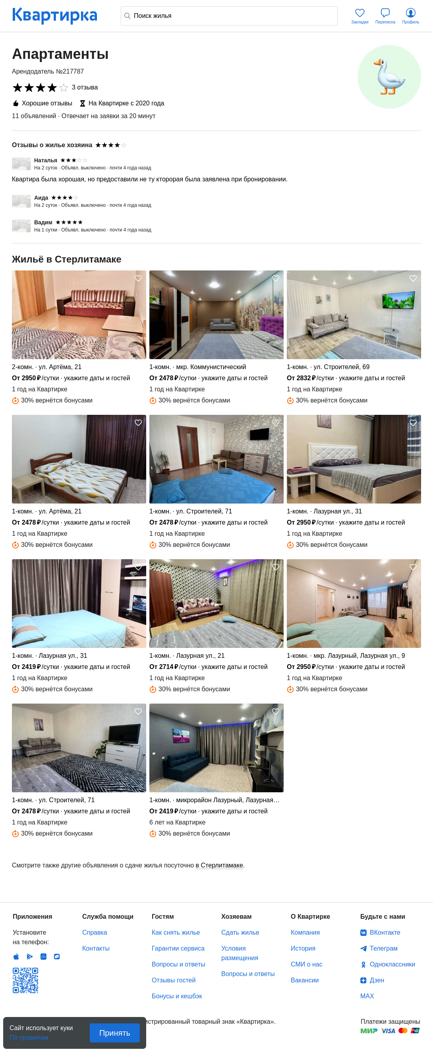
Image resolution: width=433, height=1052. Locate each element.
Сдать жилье (240, 932)
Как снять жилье (176, 932)
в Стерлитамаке (219, 865)
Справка (94, 932)
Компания (305, 932)
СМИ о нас (307, 964)
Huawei (43, 956)
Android (29, 956)
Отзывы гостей (173, 980)
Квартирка (60, 16)
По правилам (29, 1035)
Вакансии (305, 980)
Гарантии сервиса (178, 948)
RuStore (56, 956)
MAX (367, 996)
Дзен (377, 980)
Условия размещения (239, 953)
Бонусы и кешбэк (177, 996)
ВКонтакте (385, 932)
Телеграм (384, 948)
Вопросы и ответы (178, 964)
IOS (16, 956)
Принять (114, 1033)
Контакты (96, 948)
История (303, 948)
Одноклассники (392, 964)
